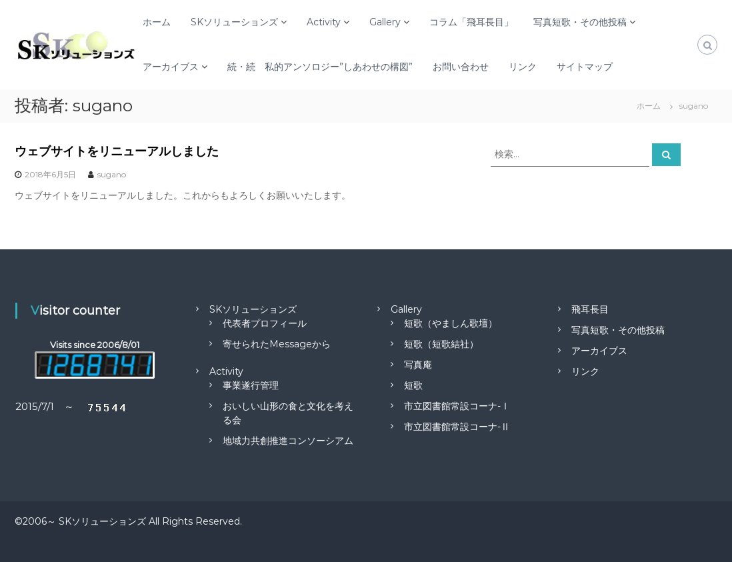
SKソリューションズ (234, 22)
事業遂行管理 (251, 385)
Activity (324, 22)
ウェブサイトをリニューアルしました (117, 151)
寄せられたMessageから (277, 344)
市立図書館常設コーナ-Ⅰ (457, 406)
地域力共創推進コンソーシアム (288, 441)
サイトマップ (585, 67)
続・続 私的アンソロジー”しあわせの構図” (320, 67)
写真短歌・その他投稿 (580, 22)
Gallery (385, 22)
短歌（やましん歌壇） (450, 323)
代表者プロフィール (265, 323)
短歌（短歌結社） (441, 344)
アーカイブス (171, 67)
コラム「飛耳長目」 (471, 22)
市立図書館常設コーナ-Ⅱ (457, 427)
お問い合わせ (461, 67)
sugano (111, 174)
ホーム (157, 22)
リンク (523, 67)
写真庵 (418, 365)
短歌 (413, 385)
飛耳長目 (590, 309)
